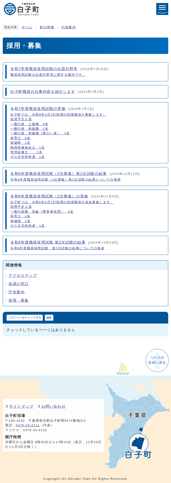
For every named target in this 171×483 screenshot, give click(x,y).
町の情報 (47, 27)
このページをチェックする (24, 317)
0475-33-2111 (28, 425)
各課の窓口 (19, 284)
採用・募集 (19, 300)
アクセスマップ (23, 275)
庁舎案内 (17, 292)
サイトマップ (21, 406)
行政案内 (69, 27)
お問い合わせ (53, 406)
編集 (49, 317)
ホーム (27, 27)
